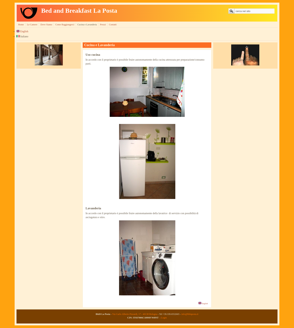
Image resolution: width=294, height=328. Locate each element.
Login (164, 317)
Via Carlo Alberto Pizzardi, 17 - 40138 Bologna (134, 314)
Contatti (113, 24)
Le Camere (32, 24)
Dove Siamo (46, 24)
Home (21, 24)
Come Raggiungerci (64, 24)
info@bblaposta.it (189, 314)
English (22, 31)
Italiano (22, 36)
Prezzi (103, 24)
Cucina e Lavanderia (87, 24)
